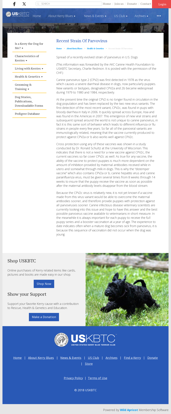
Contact (145, 4)
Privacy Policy (73, 378)
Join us (119, 4)
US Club (93, 358)
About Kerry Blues (74, 48)
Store (89, 364)
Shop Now (44, 284)
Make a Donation (44, 317)
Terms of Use (97, 378)
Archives (111, 358)
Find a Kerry (132, 358)
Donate (132, 4)
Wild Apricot (129, 410)
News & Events (70, 358)
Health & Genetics (95, 48)
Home (107, 4)
